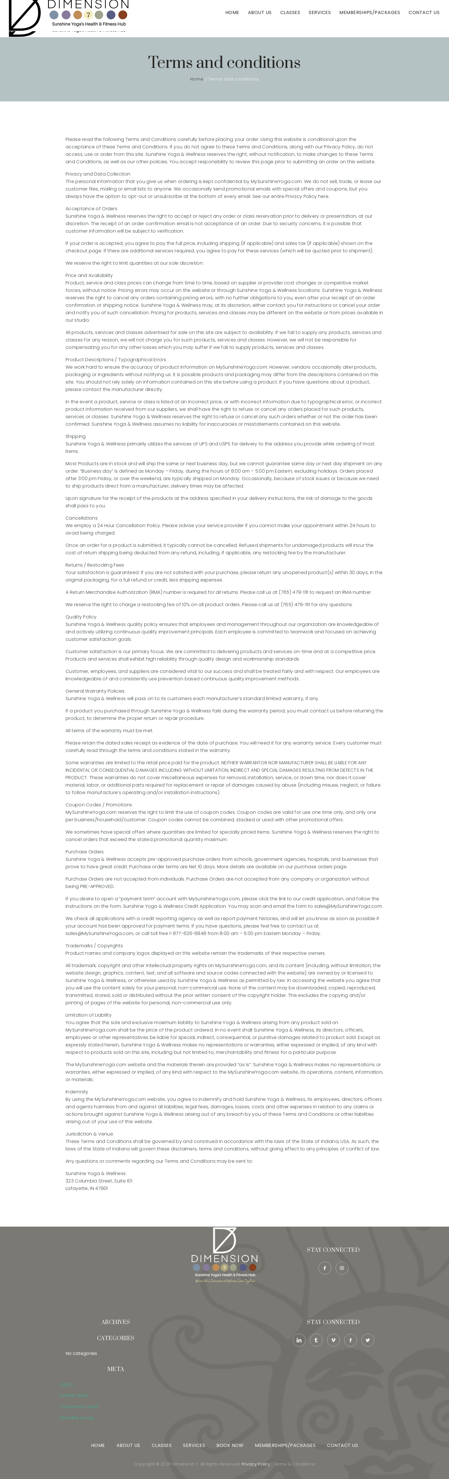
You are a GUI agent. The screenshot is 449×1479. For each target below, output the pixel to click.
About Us (260, 18)
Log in (67, 1384)
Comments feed (79, 1406)
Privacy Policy (256, 1464)
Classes (290, 18)
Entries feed (74, 1395)
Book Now (229, 1445)
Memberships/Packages (369, 18)
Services (320, 18)
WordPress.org (77, 1418)
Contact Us (424, 18)
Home (232, 18)
